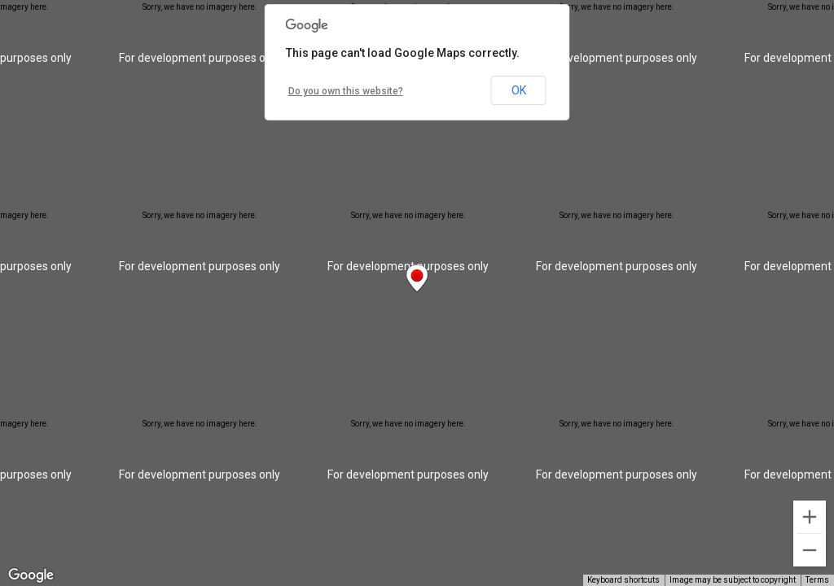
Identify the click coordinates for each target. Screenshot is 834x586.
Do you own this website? (345, 91)
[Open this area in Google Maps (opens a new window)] (31, 575)
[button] (417, 278)
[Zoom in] (809, 517)
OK (518, 90)
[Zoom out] (809, 550)
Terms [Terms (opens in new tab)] (817, 579)
